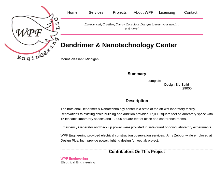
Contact (190, 12)
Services (96, 12)
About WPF (143, 12)
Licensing (167, 12)
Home (72, 12)
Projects (119, 12)
